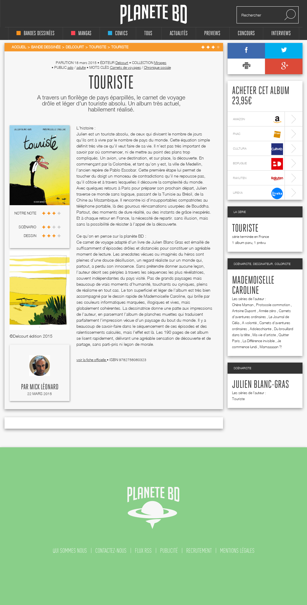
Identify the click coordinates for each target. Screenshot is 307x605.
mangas (81, 33)
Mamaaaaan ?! (271, 347)
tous (148, 33)
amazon (258, 120)
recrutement (199, 550)
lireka (258, 193)
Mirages (160, 62)
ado (70, 67)
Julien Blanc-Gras (260, 385)
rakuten (258, 178)
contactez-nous (111, 550)
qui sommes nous (70, 550)
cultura (258, 149)
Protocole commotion (273, 304)
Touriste (245, 228)
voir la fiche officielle (91, 359)
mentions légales (237, 550)
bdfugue (258, 164)
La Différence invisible (259, 341)
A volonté (249, 323)
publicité (169, 550)
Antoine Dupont (244, 311)
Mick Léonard (44, 387)
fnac (258, 134)
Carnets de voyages (125, 67)
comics (118, 33)
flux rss (143, 550)
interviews (281, 33)
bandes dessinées (35, 33)
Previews (212, 33)
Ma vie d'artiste (264, 335)
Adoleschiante (260, 329)
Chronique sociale (157, 67)
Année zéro (267, 311)
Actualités (179, 33)
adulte (81, 67)
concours (246, 33)
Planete (154, 14)
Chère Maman (242, 304)
